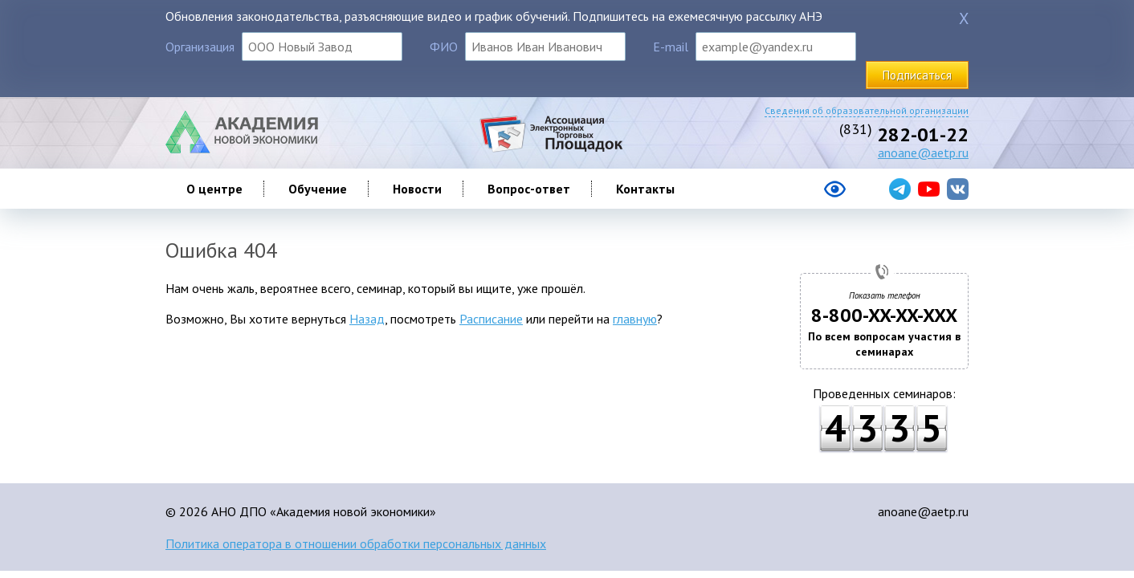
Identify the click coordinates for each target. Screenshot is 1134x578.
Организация (200, 47)
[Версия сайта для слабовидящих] (770, 195)
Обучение (317, 189)
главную (635, 319)
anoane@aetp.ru (923, 152)
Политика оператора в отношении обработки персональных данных (355, 543)
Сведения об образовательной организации (867, 110)
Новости (417, 189)
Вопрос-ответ (528, 189)
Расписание (491, 319)
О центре (214, 189)
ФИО (444, 47)
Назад (367, 319)
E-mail (670, 47)
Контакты (645, 189)
